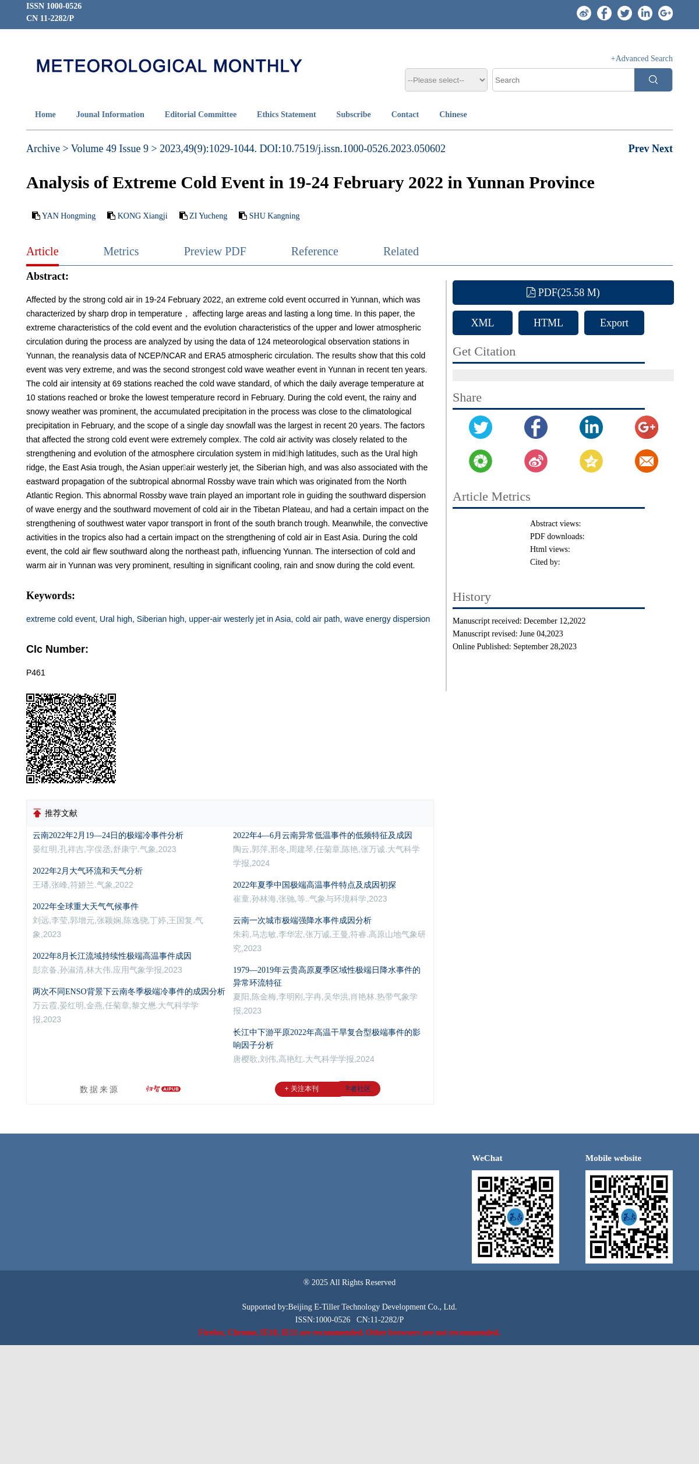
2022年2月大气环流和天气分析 (88, 871)
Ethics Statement (286, 114)
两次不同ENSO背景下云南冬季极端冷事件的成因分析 (129, 991)
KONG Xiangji (143, 216)
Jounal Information (110, 114)
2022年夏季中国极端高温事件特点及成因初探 (314, 885)
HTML (548, 323)
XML (483, 323)
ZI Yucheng (208, 216)
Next (662, 148)
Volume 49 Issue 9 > (114, 148)
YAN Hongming (69, 216)
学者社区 (357, 1089)
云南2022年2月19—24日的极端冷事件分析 (108, 835)
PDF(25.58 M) (563, 292)
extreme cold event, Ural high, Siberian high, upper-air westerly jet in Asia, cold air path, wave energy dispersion (228, 619)
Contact (405, 114)
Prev (640, 148)
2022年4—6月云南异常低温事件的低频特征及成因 (322, 835)
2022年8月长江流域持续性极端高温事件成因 (112, 956)
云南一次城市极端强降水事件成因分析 (302, 920)
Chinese (453, 114)
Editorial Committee (200, 114)
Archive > (47, 148)
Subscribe (354, 114)
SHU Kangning (274, 216)
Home (45, 114)
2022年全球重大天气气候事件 (86, 906)
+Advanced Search (642, 58)
